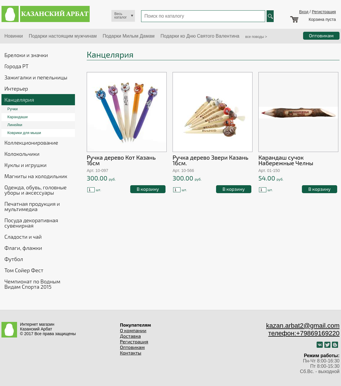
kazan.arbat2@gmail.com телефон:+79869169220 (303, 329)
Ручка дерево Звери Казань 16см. (210, 160)
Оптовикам (132, 347)
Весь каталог (120, 15)
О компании (133, 330)
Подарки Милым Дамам (129, 36)
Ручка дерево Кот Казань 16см (121, 160)
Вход (303, 11)
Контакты (130, 352)
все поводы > (256, 37)
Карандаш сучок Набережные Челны (285, 160)
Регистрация (324, 11)
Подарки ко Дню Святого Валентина (200, 36)
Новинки (13, 36)
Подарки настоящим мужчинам (63, 36)
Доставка (130, 336)
